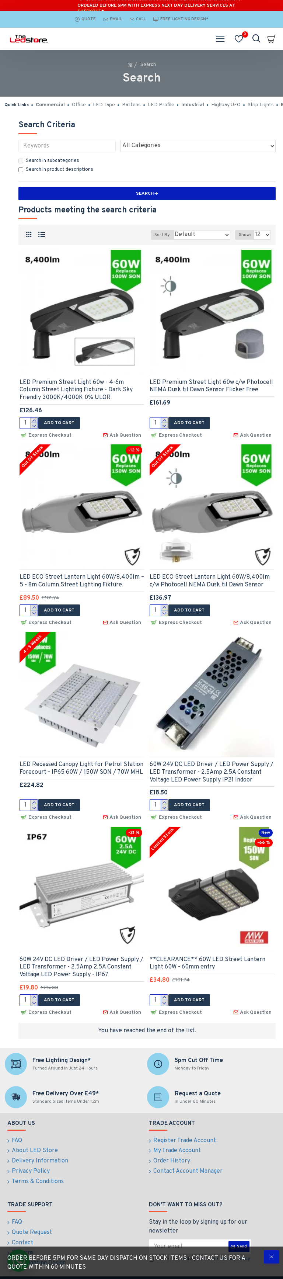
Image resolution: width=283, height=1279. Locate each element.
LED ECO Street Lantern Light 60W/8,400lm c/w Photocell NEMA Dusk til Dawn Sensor (210, 580)
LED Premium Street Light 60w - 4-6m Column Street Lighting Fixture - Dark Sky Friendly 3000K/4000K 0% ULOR (76, 390)
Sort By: (162, 235)
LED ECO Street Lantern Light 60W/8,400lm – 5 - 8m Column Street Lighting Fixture (82, 580)
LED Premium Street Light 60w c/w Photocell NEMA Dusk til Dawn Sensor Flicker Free (211, 386)
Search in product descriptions (55, 170)
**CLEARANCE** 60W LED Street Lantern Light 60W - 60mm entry (207, 960)
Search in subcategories (48, 161)
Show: (245, 235)
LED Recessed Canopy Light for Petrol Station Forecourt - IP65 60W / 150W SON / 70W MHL (81, 766)
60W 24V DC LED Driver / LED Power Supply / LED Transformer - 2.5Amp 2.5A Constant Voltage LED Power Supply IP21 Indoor (211, 770)
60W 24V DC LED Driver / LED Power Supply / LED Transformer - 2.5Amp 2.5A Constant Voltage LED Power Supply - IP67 (81, 964)
